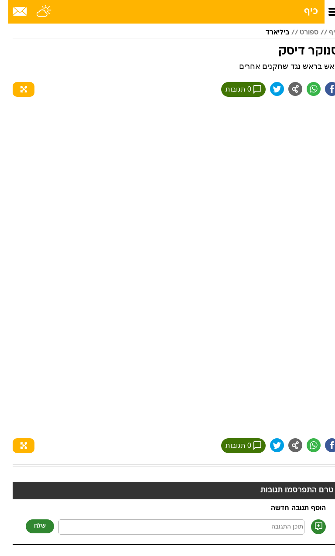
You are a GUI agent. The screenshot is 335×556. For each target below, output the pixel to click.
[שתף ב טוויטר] (269, 89)
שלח (32, 526)
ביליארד (269, 32)
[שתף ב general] (287, 89)
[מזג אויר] (36, 11)
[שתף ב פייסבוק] (324, 89)
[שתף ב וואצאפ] (305, 89)
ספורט (300, 32)
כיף (303, 11)
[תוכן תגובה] (173, 527)
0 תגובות (235, 89)
